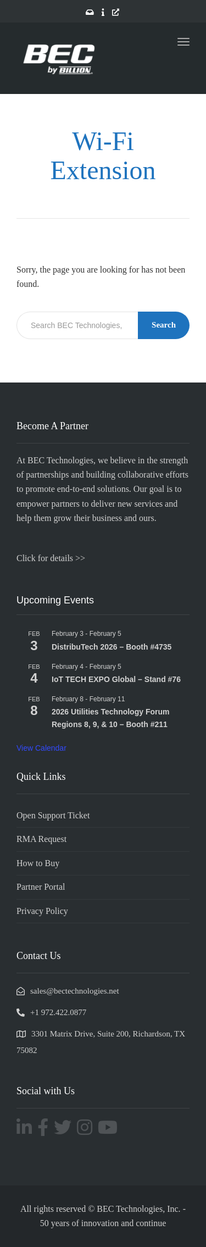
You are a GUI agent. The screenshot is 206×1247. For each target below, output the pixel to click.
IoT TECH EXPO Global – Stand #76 (116, 679)
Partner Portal (40, 886)
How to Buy (37, 863)
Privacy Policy (42, 911)
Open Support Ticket (53, 815)
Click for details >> (50, 558)
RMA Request (41, 839)
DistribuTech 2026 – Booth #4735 (111, 646)
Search (164, 324)
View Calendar (41, 748)
